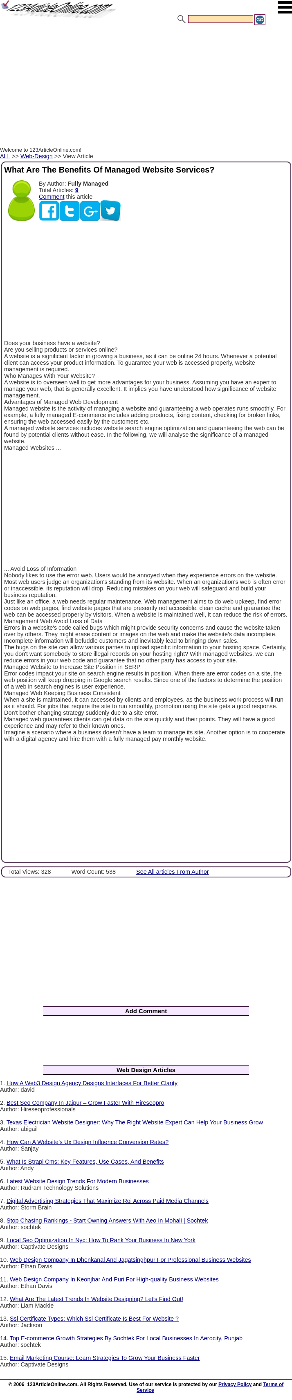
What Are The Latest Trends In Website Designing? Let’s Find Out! (96, 1299)
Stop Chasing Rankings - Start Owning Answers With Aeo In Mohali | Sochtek (107, 1220)
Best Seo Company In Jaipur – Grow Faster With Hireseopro (85, 1102)
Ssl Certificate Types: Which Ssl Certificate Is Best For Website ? (94, 1318)
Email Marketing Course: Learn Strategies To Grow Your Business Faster (105, 1358)
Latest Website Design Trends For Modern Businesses (78, 1181)
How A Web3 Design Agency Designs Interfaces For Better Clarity (92, 1083)
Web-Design (36, 156)
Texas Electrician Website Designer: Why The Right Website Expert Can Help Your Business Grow (135, 1122)
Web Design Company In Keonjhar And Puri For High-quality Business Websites (114, 1279)
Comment (51, 196)
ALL (5, 156)
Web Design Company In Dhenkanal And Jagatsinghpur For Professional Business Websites (130, 1259)
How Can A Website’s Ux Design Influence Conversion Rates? (87, 1142)
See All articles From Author (172, 871)
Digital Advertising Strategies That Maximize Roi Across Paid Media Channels (108, 1201)
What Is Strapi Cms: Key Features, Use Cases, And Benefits (85, 1161)
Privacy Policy (235, 1384)
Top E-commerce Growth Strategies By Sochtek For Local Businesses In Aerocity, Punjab (126, 1338)
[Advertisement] (146, 87)
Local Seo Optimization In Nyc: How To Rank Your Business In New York (101, 1240)
